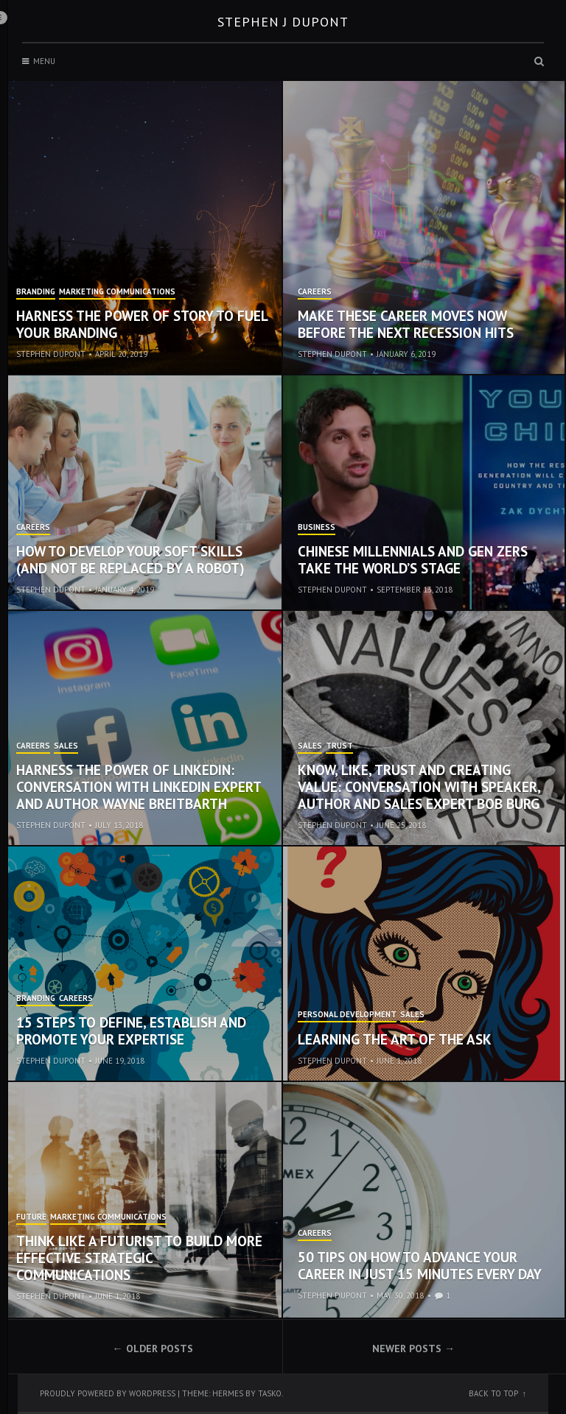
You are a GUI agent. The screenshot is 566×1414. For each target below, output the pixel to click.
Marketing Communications (117, 292)
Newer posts (406, 1348)
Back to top (493, 1393)
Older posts (159, 1348)
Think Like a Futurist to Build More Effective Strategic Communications (139, 1258)
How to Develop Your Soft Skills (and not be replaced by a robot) (130, 559)
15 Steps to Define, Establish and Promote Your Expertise (131, 1031)
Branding (35, 292)
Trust (339, 746)
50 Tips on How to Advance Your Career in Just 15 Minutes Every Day (420, 1265)
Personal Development (347, 1015)
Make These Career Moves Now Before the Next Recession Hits (406, 324)
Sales (66, 746)
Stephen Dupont (50, 354)
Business (316, 527)
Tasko (270, 1393)
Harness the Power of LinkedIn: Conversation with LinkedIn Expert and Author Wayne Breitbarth (138, 787)
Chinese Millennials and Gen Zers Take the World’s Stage (413, 559)
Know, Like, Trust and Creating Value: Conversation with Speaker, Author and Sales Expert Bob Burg (419, 787)
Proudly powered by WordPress (107, 1393)
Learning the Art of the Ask (395, 1039)
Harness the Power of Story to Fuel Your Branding (142, 324)
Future (31, 1217)
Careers (315, 292)
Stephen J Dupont (282, 21)
